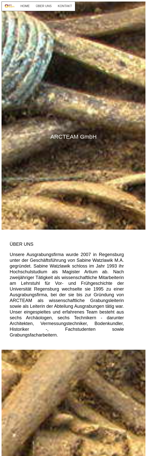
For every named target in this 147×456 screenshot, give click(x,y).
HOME (25, 6)
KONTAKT (65, 6)
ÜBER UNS (44, 6)
